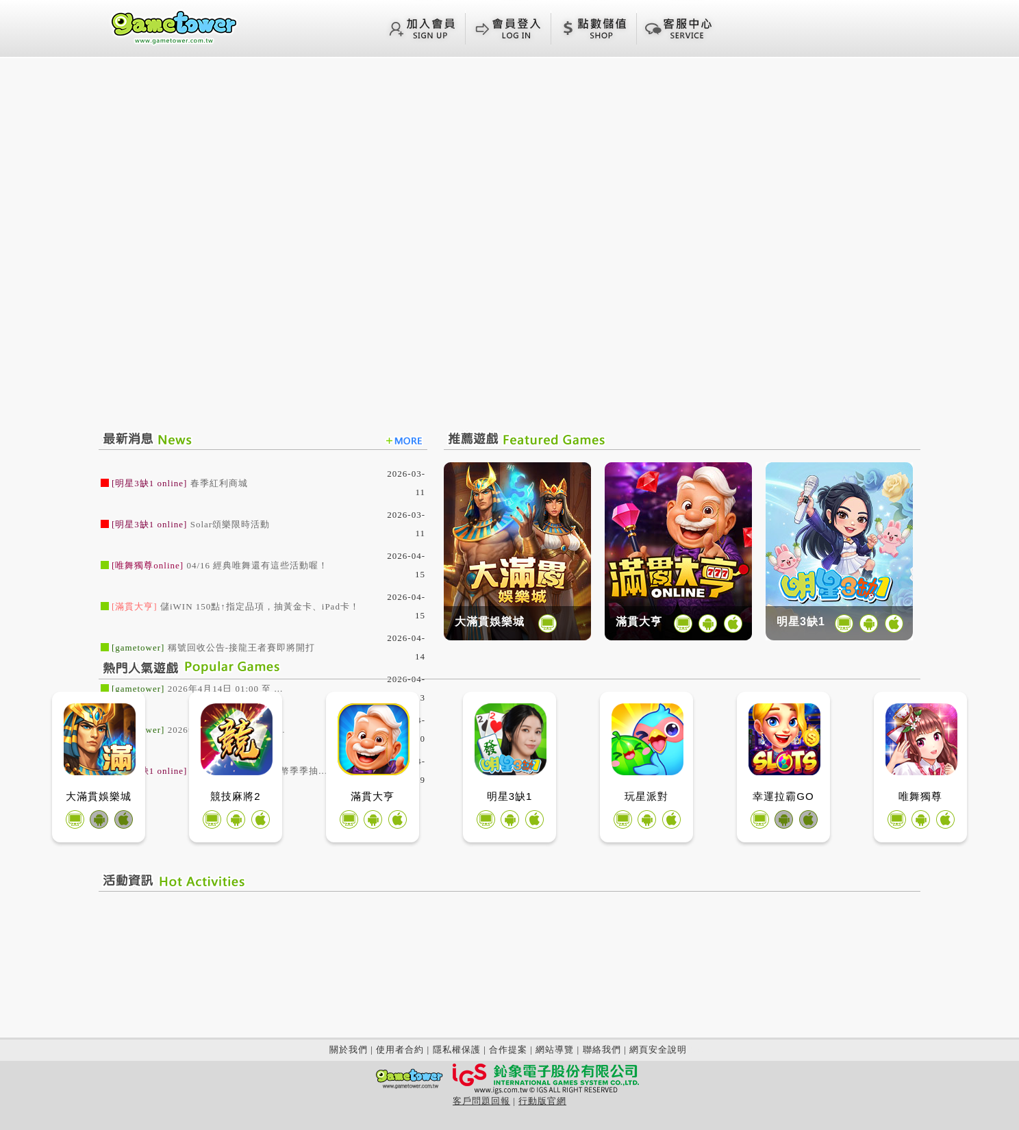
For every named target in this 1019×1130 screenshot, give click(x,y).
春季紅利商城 (219, 483)
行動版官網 (542, 1101)
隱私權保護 (457, 1049)
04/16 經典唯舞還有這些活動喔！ (257, 565)
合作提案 (508, 1049)
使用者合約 (400, 1049)
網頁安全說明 (658, 1049)
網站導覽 (555, 1049)
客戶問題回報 (481, 1101)
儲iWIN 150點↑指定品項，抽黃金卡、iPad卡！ (260, 606)
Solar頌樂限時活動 (230, 524)
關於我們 (348, 1049)
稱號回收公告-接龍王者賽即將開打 (241, 647)
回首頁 (174, 27)
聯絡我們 (602, 1049)
